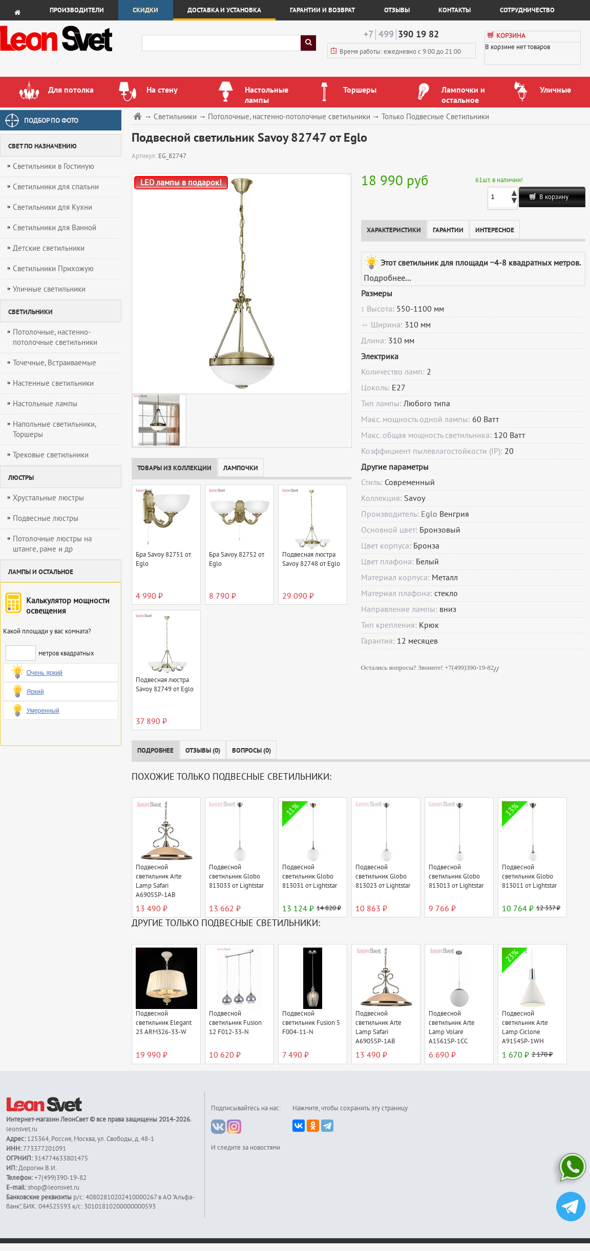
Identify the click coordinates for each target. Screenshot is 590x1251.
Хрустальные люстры (48, 497)
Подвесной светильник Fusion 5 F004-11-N (311, 1022)
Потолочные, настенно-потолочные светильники (55, 337)
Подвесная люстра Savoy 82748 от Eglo (311, 559)
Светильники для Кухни (52, 207)
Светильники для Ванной (54, 227)
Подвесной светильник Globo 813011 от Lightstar (529, 876)
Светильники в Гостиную (53, 166)
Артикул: (145, 156)
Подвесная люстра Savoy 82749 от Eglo (165, 684)
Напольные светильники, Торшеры (54, 429)
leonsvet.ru (21, 1129)
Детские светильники (49, 248)
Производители (77, 10)
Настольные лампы (45, 403)
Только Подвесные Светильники (435, 117)
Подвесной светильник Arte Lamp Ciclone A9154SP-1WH (525, 1027)
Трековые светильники (51, 454)
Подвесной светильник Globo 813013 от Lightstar (456, 876)
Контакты (454, 10)
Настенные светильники (53, 383)
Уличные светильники (49, 289)
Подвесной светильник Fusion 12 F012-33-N (235, 1022)
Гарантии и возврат (322, 10)
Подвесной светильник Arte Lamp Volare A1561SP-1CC (452, 1027)
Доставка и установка (224, 10)
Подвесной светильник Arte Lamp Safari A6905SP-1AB (159, 881)
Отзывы (397, 10)
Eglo (429, 514)
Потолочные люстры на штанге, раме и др (52, 544)
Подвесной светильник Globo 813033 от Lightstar (236, 876)
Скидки (145, 10)
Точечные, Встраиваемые (54, 362)
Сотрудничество (527, 10)
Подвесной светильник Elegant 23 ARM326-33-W (164, 1022)
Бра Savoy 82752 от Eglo (236, 559)
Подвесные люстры (45, 518)
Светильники (175, 117)
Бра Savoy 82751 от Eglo (163, 559)
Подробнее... (387, 278)
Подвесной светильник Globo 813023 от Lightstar (382, 876)
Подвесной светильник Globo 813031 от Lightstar (309, 876)
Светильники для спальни (56, 186)
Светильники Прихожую (53, 268)
